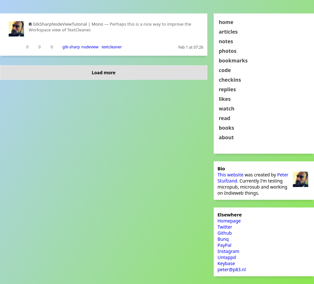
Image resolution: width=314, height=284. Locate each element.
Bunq (223, 239)
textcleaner (112, 47)
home (226, 22)
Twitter (225, 227)
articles (228, 31)
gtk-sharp (71, 47)
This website (231, 175)
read (224, 118)
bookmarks (233, 60)
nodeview (90, 47)
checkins (230, 79)
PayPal (224, 245)
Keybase (226, 263)
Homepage (229, 221)
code (225, 70)
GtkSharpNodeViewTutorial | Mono (68, 24)
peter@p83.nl (232, 269)
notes (226, 41)
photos (228, 50)
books (226, 127)
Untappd (227, 257)
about (226, 137)
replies (227, 89)
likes (225, 98)
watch (227, 108)
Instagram (228, 251)
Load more (103, 72)
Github (225, 233)
